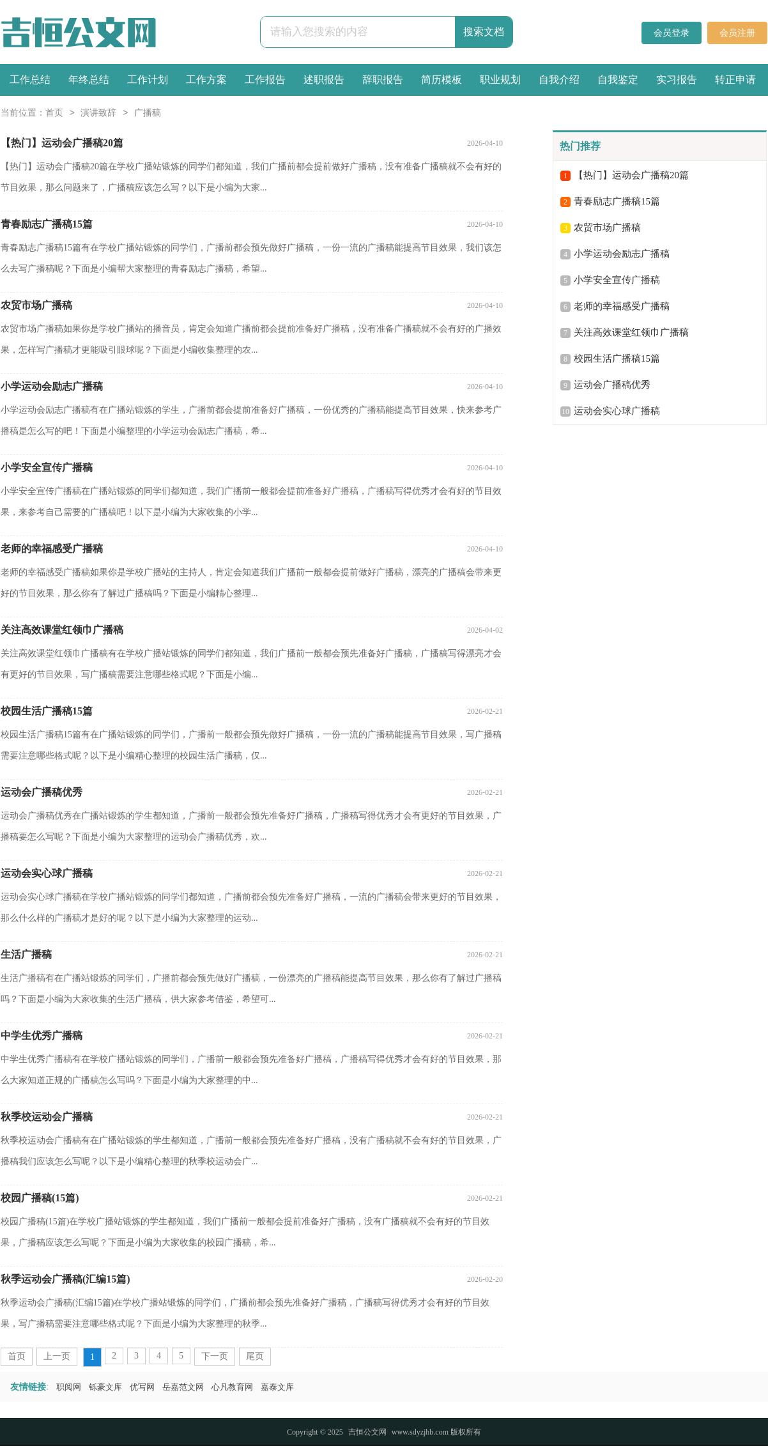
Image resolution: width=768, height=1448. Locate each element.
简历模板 (441, 79)
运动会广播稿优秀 (41, 792)
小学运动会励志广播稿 (52, 386)
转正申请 (735, 79)
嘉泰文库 (277, 1387)
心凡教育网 (232, 1387)
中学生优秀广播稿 (41, 1035)
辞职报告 (382, 79)
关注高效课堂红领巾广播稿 (62, 629)
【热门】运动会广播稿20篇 (62, 142)
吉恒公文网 (367, 1432)
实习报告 (676, 79)
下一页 (214, 1356)
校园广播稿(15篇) (40, 1197)
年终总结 (88, 79)
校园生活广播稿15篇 (47, 710)
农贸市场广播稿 (36, 305)
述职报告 (323, 79)
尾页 (255, 1356)
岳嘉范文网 (183, 1387)
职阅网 (68, 1387)
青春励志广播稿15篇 (47, 224)
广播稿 (147, 113)
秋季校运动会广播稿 (47, 1116)
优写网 (142, 1387)
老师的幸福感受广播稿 (52, 548)
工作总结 (30, 79)
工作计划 (147, 79)
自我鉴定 (617, 79)
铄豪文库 (105, 1387)
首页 (54, 113)
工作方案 (206, 79)
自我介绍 (559, 79)
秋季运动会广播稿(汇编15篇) (65, 1279)
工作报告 (265, 79)
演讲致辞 (98, 113)
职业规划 (500, 79)
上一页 (56, 1356)
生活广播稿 (26, 954)
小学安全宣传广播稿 (47, 467)
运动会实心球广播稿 (47, 873)
